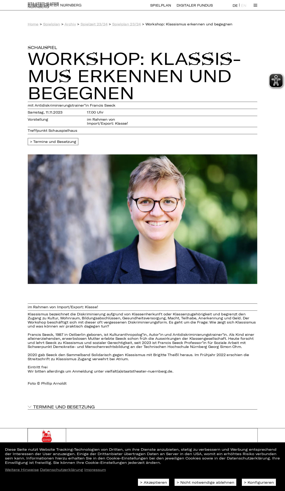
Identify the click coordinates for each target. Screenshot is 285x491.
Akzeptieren (155, 482)
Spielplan (160, 8)
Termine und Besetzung (54, 142)
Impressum (95, 469)
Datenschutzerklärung (61, 469)
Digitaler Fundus (195, 8)
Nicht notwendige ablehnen (207, 482)
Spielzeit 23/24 (94, 24)
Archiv (70, 24)
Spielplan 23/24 (126, 24)
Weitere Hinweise (22, 469)
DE (235, 8)
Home (33, 24)
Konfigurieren (261, 482)
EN (243, 8)
